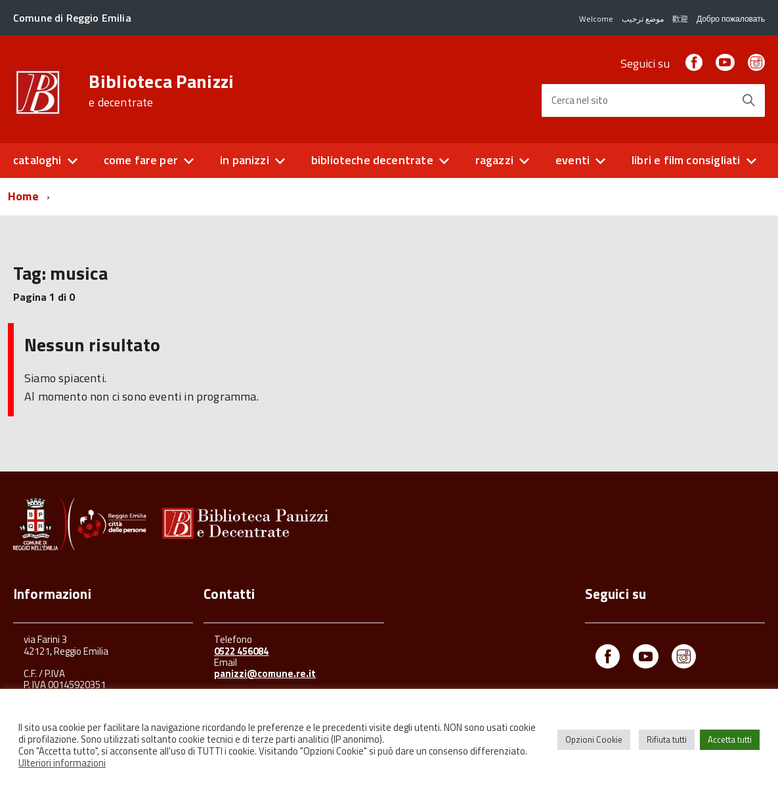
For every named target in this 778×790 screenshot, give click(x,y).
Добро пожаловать (731, 18)
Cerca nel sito (579, 100)
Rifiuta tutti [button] (667, 739)
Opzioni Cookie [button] (593, 739)
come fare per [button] (141, 160)
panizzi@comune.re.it (265, 673)
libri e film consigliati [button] (686, 160)
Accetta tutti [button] (730, 739)
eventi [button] (572, 160)
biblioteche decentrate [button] (372, 160)
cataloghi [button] (37, 160)
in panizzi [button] (244, 160)
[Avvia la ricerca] (748, 100)
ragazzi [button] (494, 160)
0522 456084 (241, 651)
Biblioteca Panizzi (161, 90)
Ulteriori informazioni (62, 762)
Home (23, 196)
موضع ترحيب (643, 18)
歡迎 (680, 18)
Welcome (596, 18)
